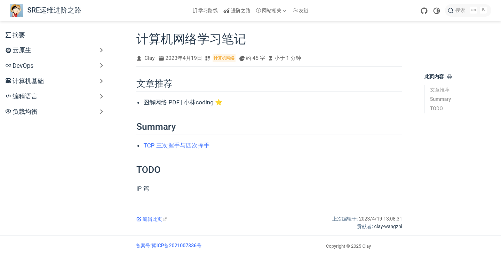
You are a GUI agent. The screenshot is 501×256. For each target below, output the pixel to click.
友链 (301, 10)
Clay (149, 58)
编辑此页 (151, 219)
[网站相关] (272, 10)
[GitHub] (424, 10)
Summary (440, 99)
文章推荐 (440, 90)
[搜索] (468, 10)
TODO (436, 108)
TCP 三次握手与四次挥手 (176, 145)
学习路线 (205, 10)
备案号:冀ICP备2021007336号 (168, 245)
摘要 (15, 35)
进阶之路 (236, 10)
